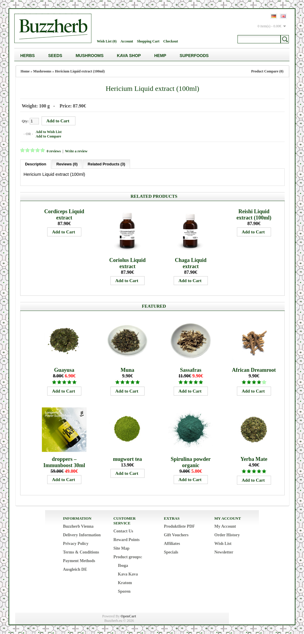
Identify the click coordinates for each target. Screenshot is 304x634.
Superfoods (194, 55)
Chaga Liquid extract (191, 263)
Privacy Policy (75, 543)
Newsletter (223, 552)
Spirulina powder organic (191, 462)
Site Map (121, 548)
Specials (171, 552)
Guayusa (64, 370)
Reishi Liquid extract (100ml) (253, 214)
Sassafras (190, 370)
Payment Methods (79, 561)
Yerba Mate (253, 459)
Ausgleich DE (75, 569)
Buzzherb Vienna (78, 526)
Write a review (76, 151)
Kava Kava (128, 574)
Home (25, 71)
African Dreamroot (254, 370)
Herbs (27, 55)
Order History (227, 535)
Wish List (223, 543)
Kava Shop (129, 55)
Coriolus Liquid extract (127, 263)
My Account (225, 526)
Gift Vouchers (176, 535)
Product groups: (127, 557)
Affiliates (172, 543)
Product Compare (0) (267, 71)
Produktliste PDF (179, 526)
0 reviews (54, 151)
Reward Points (126, 539)
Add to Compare (48, 136)
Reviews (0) (67, 164)
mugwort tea (127, 459)
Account (127, 41)
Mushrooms (90, 55)
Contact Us (123, 531)
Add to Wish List (48, 132)
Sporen (124, 591)
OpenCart (128, 616)
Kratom (125, 583)
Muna (127, 370)
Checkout (170, 41)
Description (35, 164)
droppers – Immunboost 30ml (64, 462)
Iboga (123, 565)
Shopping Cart (148, 41)
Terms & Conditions (81, 552)
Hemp (160, 55)
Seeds (55, 55)
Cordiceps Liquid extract (64, 214)
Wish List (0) (106, 41)
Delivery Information (82, 535)
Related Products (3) (106, 164)
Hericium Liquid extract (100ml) (80, 71)
